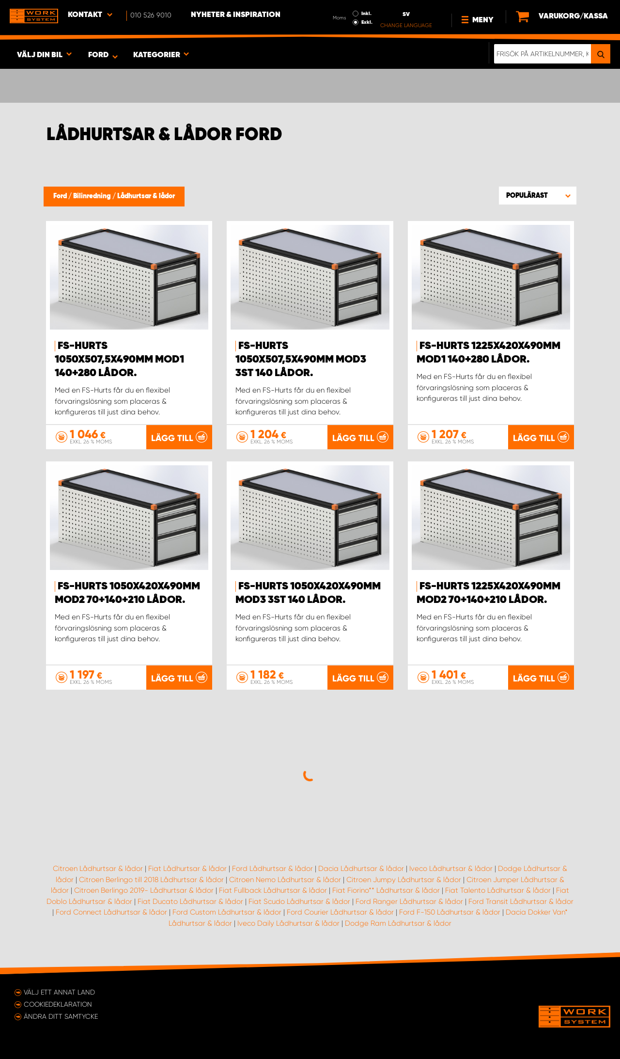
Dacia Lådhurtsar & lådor (361, 868)
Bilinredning (92, 196)
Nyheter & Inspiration (235, 15)
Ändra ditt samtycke (61, 1016)
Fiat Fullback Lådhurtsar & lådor (273, 890)
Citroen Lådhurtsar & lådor (98, 868)
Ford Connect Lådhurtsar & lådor (111, 912)
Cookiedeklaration (58, 1004)
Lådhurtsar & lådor (146, 196)
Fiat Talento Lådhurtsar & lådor (498, 890)
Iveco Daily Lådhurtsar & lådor (288, 923)
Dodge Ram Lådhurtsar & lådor (398, 923)
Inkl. (366, 13)
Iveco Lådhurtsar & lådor (451, 868)
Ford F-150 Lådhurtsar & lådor (449, 912)
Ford (60, 196)
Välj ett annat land (59, 992)
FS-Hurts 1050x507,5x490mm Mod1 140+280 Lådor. (119, 360)
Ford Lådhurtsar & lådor (272, 868)
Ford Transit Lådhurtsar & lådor (521, 901)
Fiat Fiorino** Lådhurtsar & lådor (386, 890)
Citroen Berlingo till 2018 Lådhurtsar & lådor (151, 879)
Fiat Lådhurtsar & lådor (187, 868)
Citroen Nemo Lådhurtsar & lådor (285, 879)
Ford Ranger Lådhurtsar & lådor (409, 901)
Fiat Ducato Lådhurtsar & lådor (190, 901)
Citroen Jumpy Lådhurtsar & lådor (403, 879)
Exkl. (366, 22)
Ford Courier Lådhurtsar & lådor (340, 912)
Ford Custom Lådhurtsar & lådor (226, 912)
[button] (537, 195)
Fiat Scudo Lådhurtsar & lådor (299, 901)
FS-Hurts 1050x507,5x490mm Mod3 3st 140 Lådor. (300, 360)
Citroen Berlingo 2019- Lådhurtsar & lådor (144, 890)
